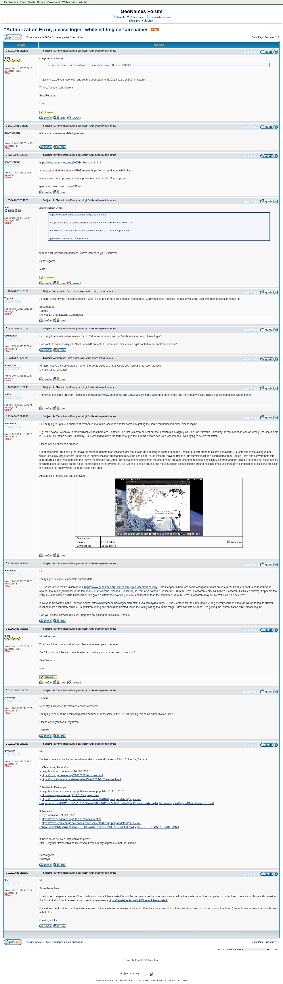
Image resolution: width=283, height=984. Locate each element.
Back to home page (161, 17)
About (83, 2)
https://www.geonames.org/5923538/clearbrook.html (72, 775)
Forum (172, 980)
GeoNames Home (14, 2)
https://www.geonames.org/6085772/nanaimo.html (71, 819)
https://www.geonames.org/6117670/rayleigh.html (70, 795)
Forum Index (34, 37)
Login (148, 20)
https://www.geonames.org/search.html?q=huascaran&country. (121, 587)
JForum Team (152, 960)
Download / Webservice (62, 2)
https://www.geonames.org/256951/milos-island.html (70, 162)
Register (135, 20)
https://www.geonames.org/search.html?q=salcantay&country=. (129, 603)
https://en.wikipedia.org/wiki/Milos (110, 170)
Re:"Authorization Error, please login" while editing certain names (84, 51)
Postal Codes (36, 2)
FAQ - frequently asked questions (64, 37)
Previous (269, 37)
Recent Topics (137, 17)
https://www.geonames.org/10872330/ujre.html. (123, 394)
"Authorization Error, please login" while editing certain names (76, 29)
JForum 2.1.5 (140, 960)
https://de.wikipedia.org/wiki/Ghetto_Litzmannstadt (138, 900)
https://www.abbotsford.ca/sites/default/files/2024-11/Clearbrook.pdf (81, 779)
